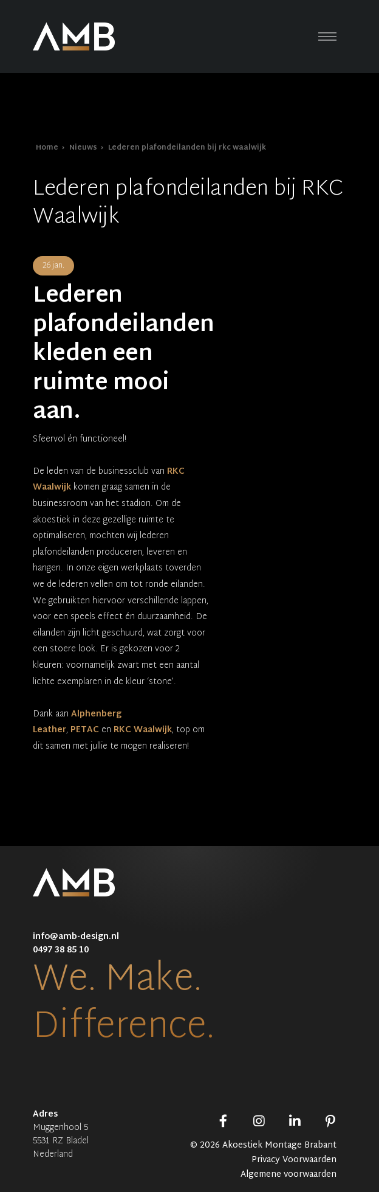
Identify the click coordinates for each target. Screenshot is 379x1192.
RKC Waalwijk (143, 730)
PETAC (84, 730)
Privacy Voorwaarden (293, 1160)
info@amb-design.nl (76, 936)
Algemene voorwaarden (288, 1175)
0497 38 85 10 (61, 950)
